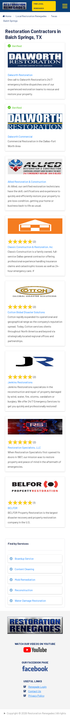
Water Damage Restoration (30, 600)
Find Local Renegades (39, 6)
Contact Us (34, 691)
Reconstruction (24, 590)
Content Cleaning (24, 569)
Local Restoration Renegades (31, 16)
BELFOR (12, 508)
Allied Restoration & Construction (27, 181)
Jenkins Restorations (20, 382)
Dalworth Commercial (20, 136)
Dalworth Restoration (20, 74)
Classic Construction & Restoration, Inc (30, 246)
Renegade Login (37, 686)
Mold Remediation (25, 579)
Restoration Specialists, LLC (24, 447)
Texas (54, 16)
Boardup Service (24, 558)
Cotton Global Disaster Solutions (26, 312)
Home (7, 16)
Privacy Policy (36, 695)
